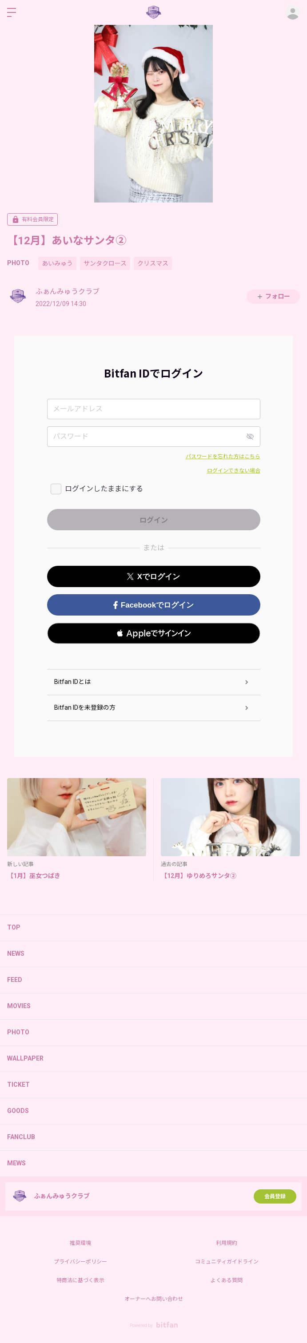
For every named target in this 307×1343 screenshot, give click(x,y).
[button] (153, 633)
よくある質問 (227, 1280)
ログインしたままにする (104, 489)
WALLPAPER (25, 1058)
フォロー (273, 296)
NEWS (15, 953)
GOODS (18, 1110)
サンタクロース (105, 263)
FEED (14, 979)
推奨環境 (80, 1243)
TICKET (18, 1084)
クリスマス (152, 263)
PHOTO (18, 262)
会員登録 (275, 1196)
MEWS (16, 1163)
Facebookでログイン (153, 605)
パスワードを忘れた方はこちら (223, 456)
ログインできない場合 (233, 471)
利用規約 (226, 1243)
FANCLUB (21, 1136)
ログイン (293, 12)
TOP (13, 927)
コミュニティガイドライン (227, 1262)
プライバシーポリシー (80, 1262)
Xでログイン (153, 576)
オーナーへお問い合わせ (153, 1299)
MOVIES (19, 1005)
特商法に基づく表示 (80, 1280)
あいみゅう (57, 263)
